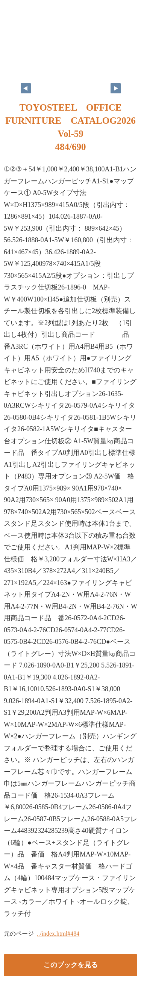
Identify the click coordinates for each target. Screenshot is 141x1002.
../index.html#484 (58, 933)
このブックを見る (71, 965)
